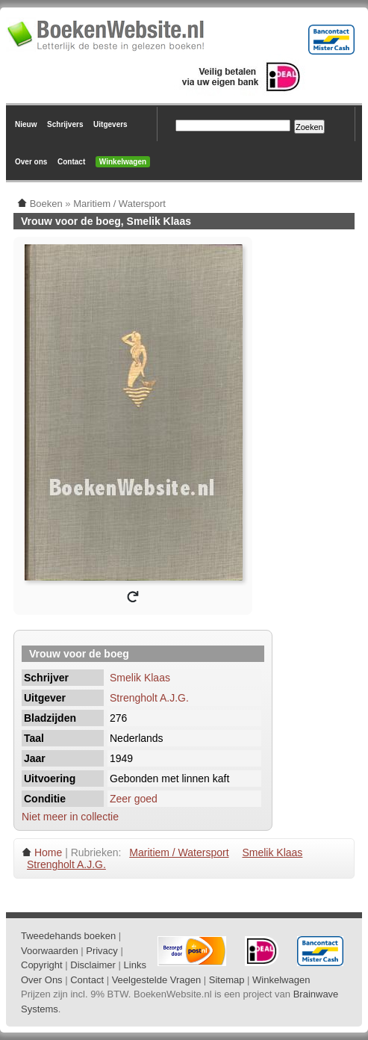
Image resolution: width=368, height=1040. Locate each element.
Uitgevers (110, 124)
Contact (71, 162)
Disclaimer (93, 965)
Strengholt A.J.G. (149, 698)
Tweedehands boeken (68, 935)
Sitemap (227, 979)
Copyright (42, 965)
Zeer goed (134, 799)
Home (48, 852)
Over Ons (42, 979)
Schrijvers (65, 124)
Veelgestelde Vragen (157, 979)
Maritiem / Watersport (178, 852)
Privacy (102, 950)
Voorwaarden (49, 950)
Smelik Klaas (140, 678)
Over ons (31, 162)
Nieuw (26, 124)
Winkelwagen (122, 162)
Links (135, 965)
